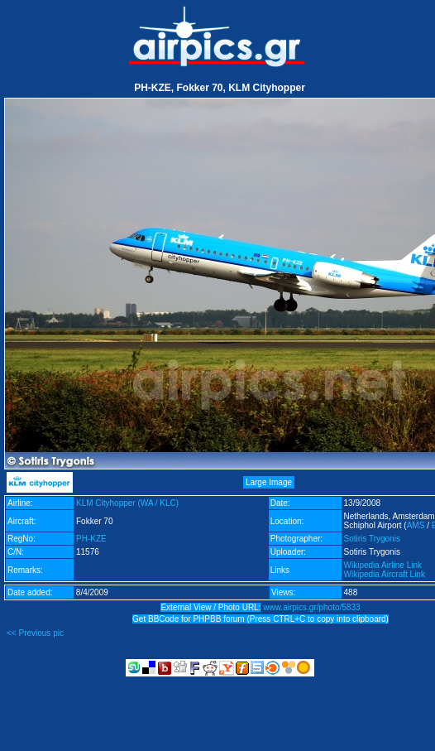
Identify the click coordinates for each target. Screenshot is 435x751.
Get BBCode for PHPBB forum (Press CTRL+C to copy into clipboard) (260, 618)
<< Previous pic (35, 633)
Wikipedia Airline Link (383, 565)
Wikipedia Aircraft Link (384, 574)
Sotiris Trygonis (372, 538)
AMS (416, 525)
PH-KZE (91, 538)
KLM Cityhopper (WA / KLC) (127, 503)
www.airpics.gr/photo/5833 (311, 607)
